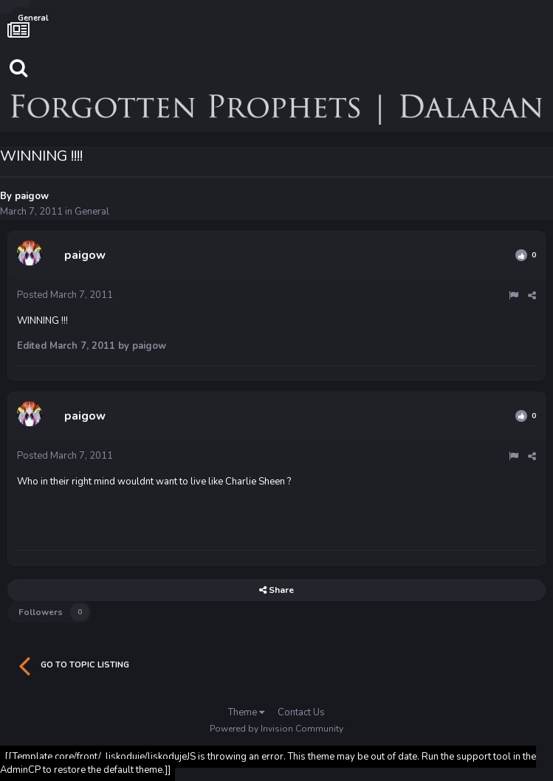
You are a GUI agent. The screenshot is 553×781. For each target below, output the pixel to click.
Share (276, 590)
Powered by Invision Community (276, 729)
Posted (65, 295)
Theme (246, 712)
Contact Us (301, 712)
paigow (32, 196)
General (92, 211)
